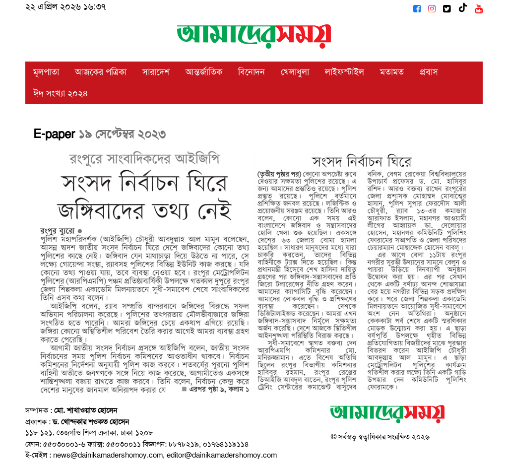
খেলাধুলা (295, 72)
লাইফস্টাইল (344, 72)
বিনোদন (251, 72)
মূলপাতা (46, 72)
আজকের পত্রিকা (101, 72)
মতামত (392, 72)
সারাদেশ (156, 72)
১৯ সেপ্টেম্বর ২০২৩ (122, 134)
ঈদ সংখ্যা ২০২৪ (60, 93)
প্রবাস (429, 72)
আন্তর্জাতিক (204, 72)
